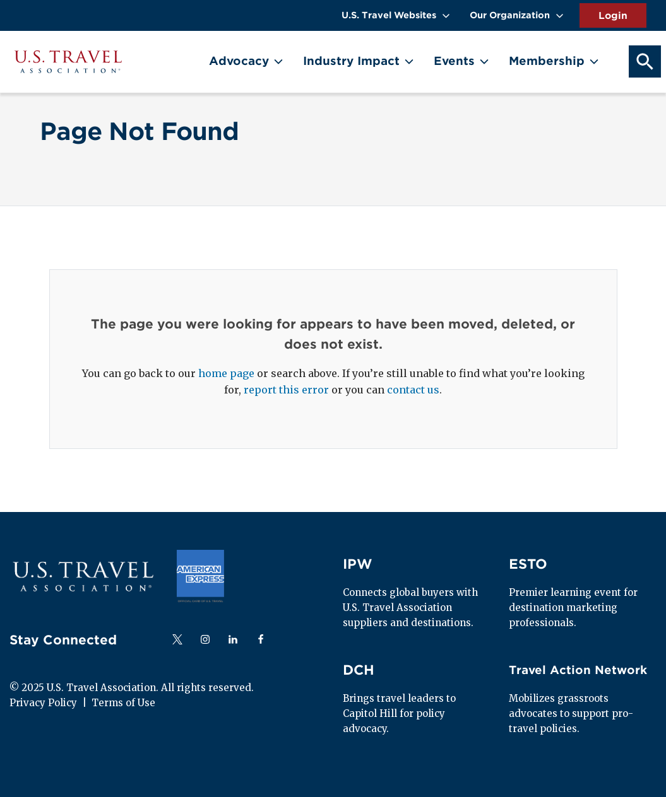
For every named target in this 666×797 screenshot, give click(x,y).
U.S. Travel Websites (389, 15)
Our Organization (510, 15)
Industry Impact (351, 60)
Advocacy (239, 60)
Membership (547, 60)
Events (454, 60)
